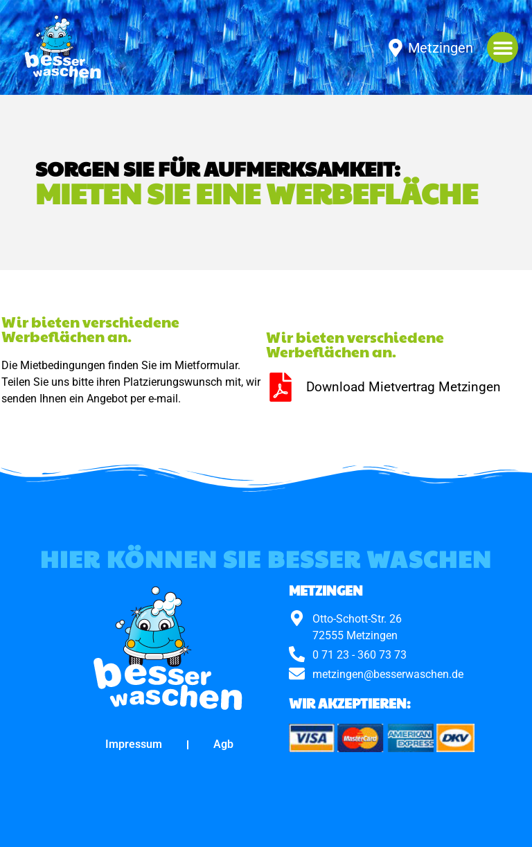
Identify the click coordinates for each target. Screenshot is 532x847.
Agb (223, 744)
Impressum (133, 744)
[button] (502, 47)
